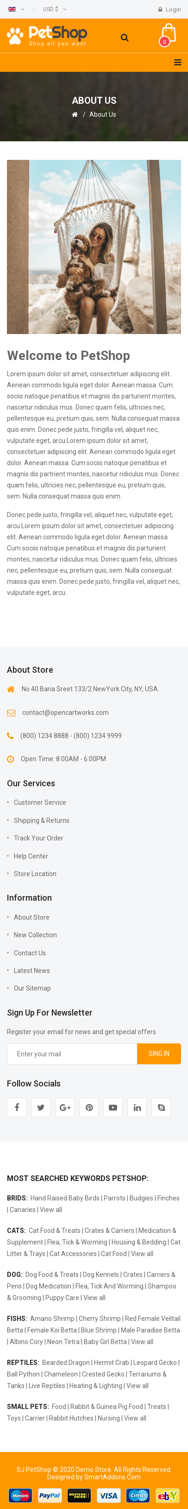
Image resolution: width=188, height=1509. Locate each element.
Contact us (30, 953)
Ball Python (23, 1374)
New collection (35, 935)
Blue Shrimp (99, 1330)
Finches (168, 1198)
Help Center (31, 856)
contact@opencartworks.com (65, 712)
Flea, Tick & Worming (77, 1242)
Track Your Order (38, 838)
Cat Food (114, 1253)
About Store (32, 917)
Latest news (32, 970)
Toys (14, 1418)
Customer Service (40, 802)
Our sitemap (32, 988)
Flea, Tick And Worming (109, 1286)
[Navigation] (177, 62)
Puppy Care (62, 1297)
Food (59, 1406)
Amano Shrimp (52, 1318)
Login (169, 9)
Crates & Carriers (109, 1230)
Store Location (35, 874)
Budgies (141, 1198)
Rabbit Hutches (71, 1418)
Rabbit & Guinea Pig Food (106, 1406)
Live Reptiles (47, 1385)
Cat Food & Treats (55, 1230)
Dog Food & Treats (52, 1274)
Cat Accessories (73, 1253)
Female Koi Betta (52, 1330)
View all (51, 1209)
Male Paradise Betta (150, 1330)
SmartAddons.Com (112, 1477)
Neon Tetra (63, 1341)
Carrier (35, 1418)
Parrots (114, 1198)
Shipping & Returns (41, 820)
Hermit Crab (111, 1362)
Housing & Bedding (139, 1242)
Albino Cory (26, 1341)
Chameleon (61, 1374)
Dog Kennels (101, 1274)
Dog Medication (48, 1286)
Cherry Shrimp (100, 1318)
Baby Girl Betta (105, 1341)
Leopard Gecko (155, 1362)
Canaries (23, 1209)
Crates (133, 1274)
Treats (156, 1406)
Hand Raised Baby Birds (65, 1198)
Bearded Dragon (66, 1362)
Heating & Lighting (95, 1385)
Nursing (109, 1418)
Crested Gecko (103, 1374)
